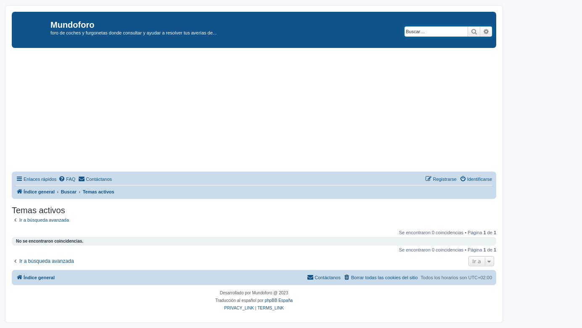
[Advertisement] (264, 111)
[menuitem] (66, 179)
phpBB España (279, 300)
